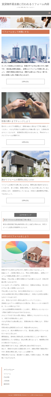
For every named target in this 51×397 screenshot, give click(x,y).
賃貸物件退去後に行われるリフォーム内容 (25, 4)
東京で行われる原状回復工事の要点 (17, 220)
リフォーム (7, 374)
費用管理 (6, 384)
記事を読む (25, 81)
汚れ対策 (6, 377)
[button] (25, 13)
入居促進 (6, 380)
